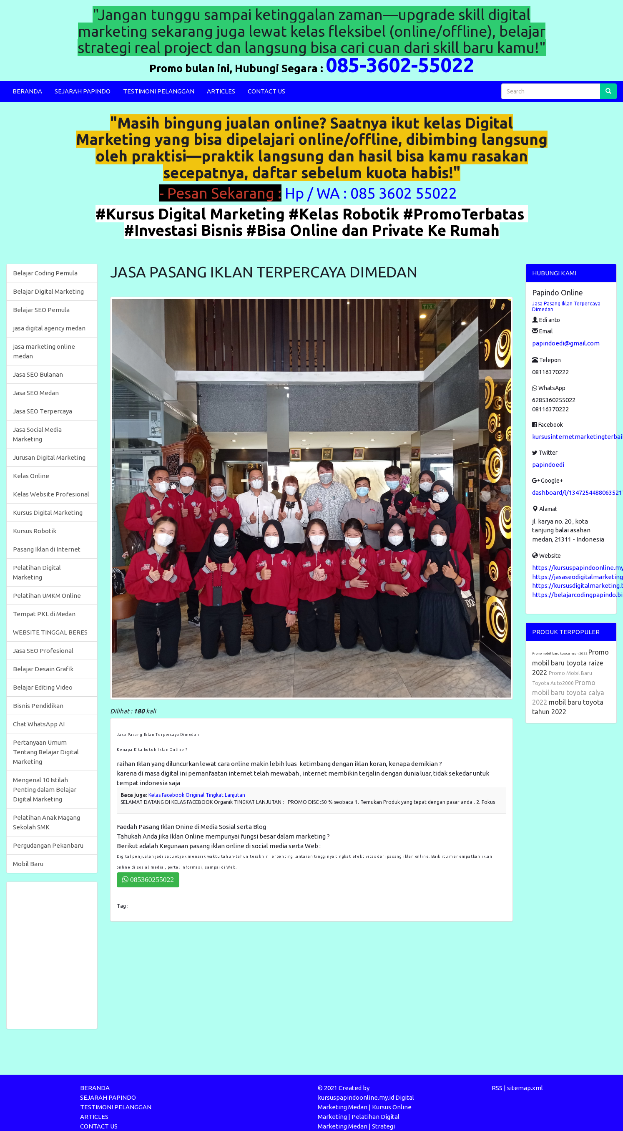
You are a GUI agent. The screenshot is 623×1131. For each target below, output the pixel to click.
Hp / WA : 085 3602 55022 (372, 193)
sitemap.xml (525, 1087)
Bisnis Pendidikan (38, 705)
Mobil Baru (28, 863)
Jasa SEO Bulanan (38, 374)
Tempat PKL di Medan (44, 613)
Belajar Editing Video (43, 687)
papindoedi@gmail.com (566, 343)
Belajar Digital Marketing (48, 291)
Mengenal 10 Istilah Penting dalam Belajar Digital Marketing (44, 789)
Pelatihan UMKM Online (47, 595)
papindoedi (548, 464)
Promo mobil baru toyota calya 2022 (568, 692)
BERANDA (27, 91)
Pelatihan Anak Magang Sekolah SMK (46, 822)
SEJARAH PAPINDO (83, 91)
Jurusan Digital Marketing (49, 457)
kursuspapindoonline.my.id (356, 1097)
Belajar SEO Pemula (41, 309)
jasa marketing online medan (44, 351)
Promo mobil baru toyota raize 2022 (570, 662)
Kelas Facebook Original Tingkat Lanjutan (196, 795)
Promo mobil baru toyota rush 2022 (560, 653)
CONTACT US (266, 91)
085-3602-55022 (400, 64)
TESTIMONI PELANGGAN (158, 91)
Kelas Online (31, 475)
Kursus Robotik (34, 530)
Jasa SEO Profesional (43, 650)
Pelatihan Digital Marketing (37, 572)
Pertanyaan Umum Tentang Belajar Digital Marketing (46, 752)
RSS (497, 1087)
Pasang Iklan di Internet (46, 549)
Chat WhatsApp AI (39, 724)
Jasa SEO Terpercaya (42, 411)
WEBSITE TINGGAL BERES (50, 632)
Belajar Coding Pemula (45, 273)
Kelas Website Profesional (51, 494)
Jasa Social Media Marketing (37, 434)
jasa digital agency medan (49, 328)
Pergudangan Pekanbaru (48, 845)
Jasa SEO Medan (36, 392)
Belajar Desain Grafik (43, 669)
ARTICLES (221, 91)
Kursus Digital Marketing (48, 512)
